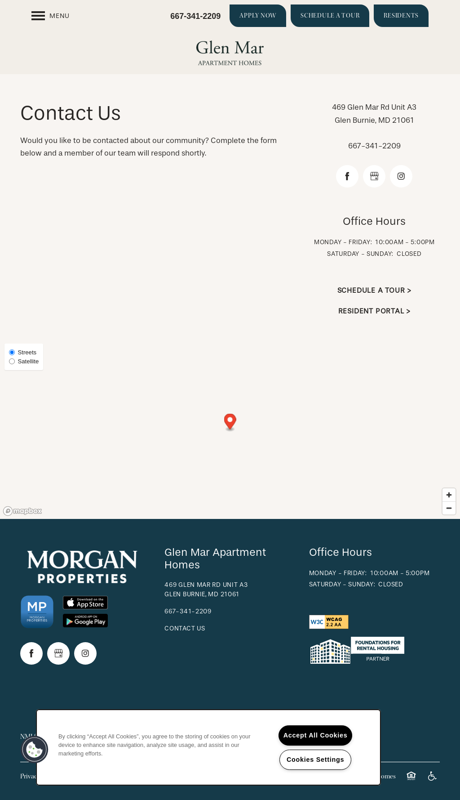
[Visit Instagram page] (401, 176)
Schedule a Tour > (374, 290)
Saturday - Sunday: (360, 254)
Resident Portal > (374, 311)
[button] (258, 15)
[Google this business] (374, 176)
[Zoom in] (449, 494)
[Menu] (50, 15)
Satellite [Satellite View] (24, 361)
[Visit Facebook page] (347, 176)
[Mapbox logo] (22, 511)
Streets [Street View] (22, 352)
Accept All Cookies (315, 735)
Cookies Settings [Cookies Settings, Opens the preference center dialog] (315, 759)
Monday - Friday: (343, 242)
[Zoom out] (449, 507)
